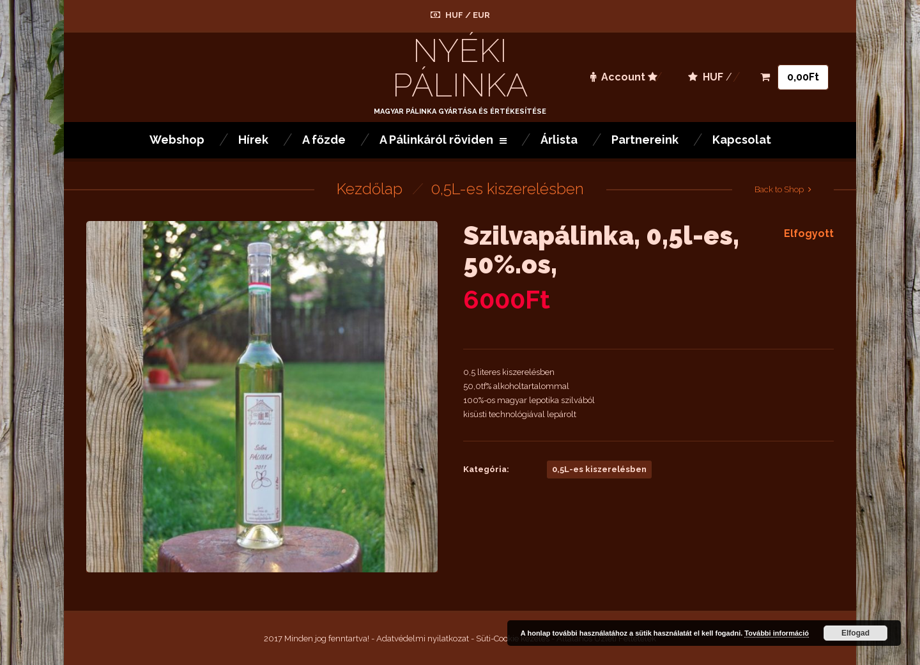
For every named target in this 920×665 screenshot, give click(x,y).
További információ (776, 633)
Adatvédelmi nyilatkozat (422, 638)
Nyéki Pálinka (460, 67)
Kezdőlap (369, 189)
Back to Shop (779, 189)
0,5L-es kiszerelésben (507, 189)
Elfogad (855, 633)
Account (617, 77)
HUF (454, 15)
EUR (481, 15)
